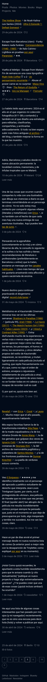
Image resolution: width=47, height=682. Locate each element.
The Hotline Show (11, 20)
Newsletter (18, 678)
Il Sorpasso (13, 477)
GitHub (5, 675)
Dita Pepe (33, 428)
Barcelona (31, 60)
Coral (29, 411)
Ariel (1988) (25, 321)
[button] (26, 32)
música (32, 302)
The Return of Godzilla (25, 87)
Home (5, 3)
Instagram (24, 675)
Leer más (7, 179)
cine (30, 396)
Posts (5, 7)
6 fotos (8, 649)
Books (31, 7)
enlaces (31, 627)
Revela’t (6, 411)
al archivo (34, 133)
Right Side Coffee (11, 76)
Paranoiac (7, 55)
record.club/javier (19, 297)
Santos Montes (25, 452)
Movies (22, 7)
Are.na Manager (20, 90)
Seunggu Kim (23, 445)
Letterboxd (7, 678)
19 (42, 660)
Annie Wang (28, 435)
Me (14, 10)
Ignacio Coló (8, 442)
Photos (13, 7)
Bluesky (33, 675)
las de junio (8, 226)
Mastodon (14, 675)
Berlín (30, 645)
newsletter (32, 595)
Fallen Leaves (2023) (17, 329)
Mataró (30, 175)
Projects (6, 10)
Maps (39, 7)
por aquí (28, 52)
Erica (35, 212)
